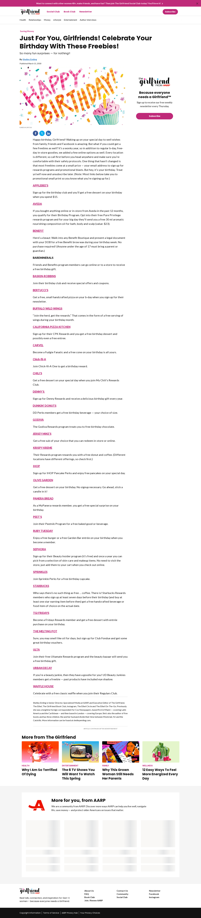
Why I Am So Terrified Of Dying (39, 772)
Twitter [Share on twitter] (42, 133)
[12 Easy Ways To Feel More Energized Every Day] (160, 760)
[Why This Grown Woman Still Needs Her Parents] (120, 760)
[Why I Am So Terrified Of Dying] (40, 758)
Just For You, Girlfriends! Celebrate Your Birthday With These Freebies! (86, 42)
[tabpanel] (177, 20)
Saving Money (27, 31)
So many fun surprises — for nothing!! (45, 53)
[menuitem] (23, 21)
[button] (176, 20)
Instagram (154, 897)
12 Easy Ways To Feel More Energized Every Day (160, 774)
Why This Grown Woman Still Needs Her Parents (118, 774)
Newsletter (85, 11)
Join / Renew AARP (93, 900)
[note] (72, 127)
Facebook (154, 894)
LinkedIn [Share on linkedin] (48, 133)
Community (122, 894)
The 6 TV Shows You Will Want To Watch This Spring (78, 774)
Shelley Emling (30, 59)
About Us (89, 890)
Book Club (69, 11)
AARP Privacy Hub (70, 913)
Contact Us (122, 890)
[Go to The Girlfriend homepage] (27, 11)
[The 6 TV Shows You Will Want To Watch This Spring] (80, 760)
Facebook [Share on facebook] (35, 133)
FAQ (86, 894)
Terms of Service (51, 913)
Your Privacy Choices (90, 913)
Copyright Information (30, 913)
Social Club (53, 11)
